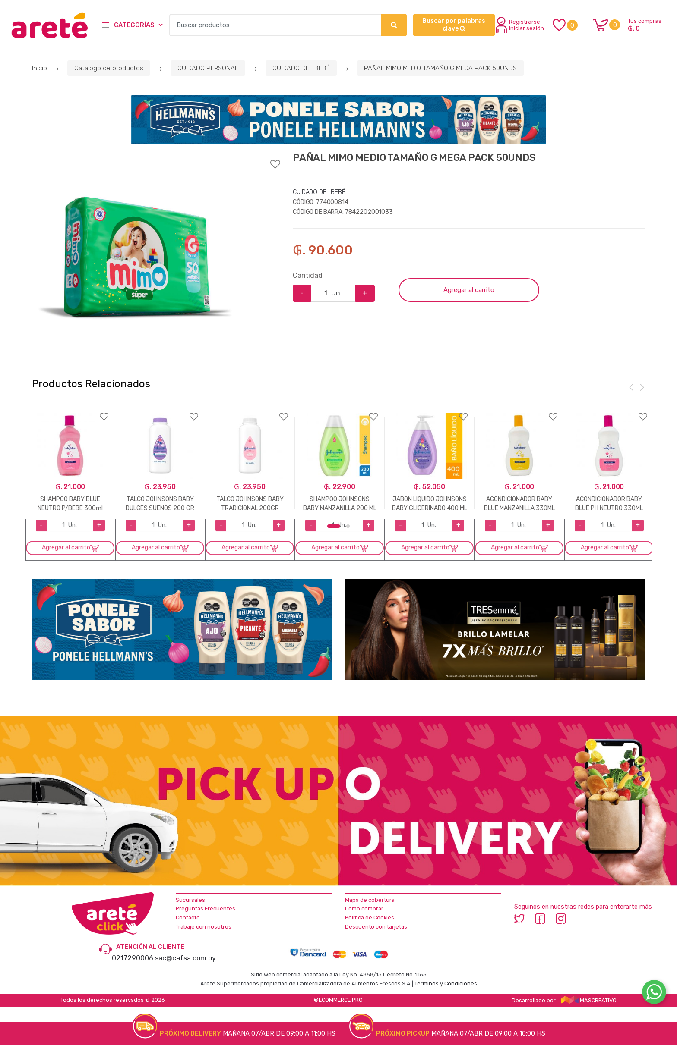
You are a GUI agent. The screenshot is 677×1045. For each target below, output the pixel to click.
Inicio (39, 68)
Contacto (188, 917)
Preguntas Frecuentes (205, 908)
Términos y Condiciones (445, 983)
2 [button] (348, 526)
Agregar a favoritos (156, 158)
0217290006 (132, 958)
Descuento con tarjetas (376, 926)
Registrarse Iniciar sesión (520, 25)
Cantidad (308, 275)
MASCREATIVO (589, 1000)
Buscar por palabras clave (453, 24)
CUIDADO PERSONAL (207, 68)
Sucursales (190, 900)
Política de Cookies (369, 917)
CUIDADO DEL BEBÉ (301, 68)
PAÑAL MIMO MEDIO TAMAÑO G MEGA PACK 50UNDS (440, 68)
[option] (135, 256)
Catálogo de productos (108, 68)
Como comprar (364, 908)
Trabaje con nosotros (203, 926)
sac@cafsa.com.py (185, 958)
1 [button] (333, 526)
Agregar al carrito (468, 290)
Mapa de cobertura (370, 900)
